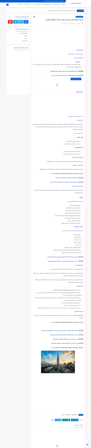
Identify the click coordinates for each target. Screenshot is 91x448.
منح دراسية (24, 40)
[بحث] (7, 5)
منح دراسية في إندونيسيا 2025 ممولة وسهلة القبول (66, 339)
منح (62, 414)
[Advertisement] (58, 38)
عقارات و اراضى (36, 4)
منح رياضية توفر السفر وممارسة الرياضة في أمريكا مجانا (64, 182)
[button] (74, 420)
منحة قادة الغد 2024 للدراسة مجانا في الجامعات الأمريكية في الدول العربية (60, 330)
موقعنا (19, 4)
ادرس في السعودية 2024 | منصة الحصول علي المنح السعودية (63, 257)
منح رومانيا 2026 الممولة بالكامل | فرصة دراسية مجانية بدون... (61, 10)
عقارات (25, 38)
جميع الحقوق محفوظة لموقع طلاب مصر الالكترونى (54, 1)
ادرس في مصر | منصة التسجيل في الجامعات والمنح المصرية (63, 261)
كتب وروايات (27, 4)
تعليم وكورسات (46, 4)
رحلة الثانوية (67, 414)
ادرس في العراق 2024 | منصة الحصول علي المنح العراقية (64, 335)
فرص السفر (56, 4)
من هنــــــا (53, 173)
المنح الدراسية (79, 16)
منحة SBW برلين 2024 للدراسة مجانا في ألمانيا (67, 178)
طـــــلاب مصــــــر (76, 3)
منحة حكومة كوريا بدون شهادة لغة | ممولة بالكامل (64, 71)
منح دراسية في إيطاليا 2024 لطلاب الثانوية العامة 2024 (65, 343)
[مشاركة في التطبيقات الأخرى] (52, 420)
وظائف (63, 4)
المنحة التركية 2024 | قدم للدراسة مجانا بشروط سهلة (65, 75)
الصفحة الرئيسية (23, 33)
